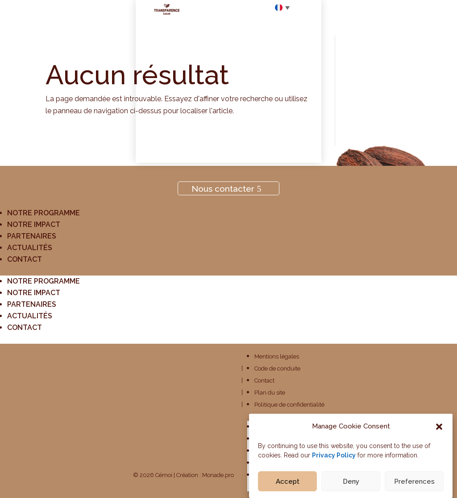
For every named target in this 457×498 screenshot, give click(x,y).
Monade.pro (218, 475)
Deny (351, 486)
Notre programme (43, 213)
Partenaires (31, 236)
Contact (24, 259)
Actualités (29, 247)
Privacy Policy (334, 460)
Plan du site (269, 392)
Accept (287, 486)
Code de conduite (277, 368)
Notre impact (33, 224)
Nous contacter (222, 188)
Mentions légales (276, 356)
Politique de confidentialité (289, 404)
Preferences (414, 486)
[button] (439, 431)
